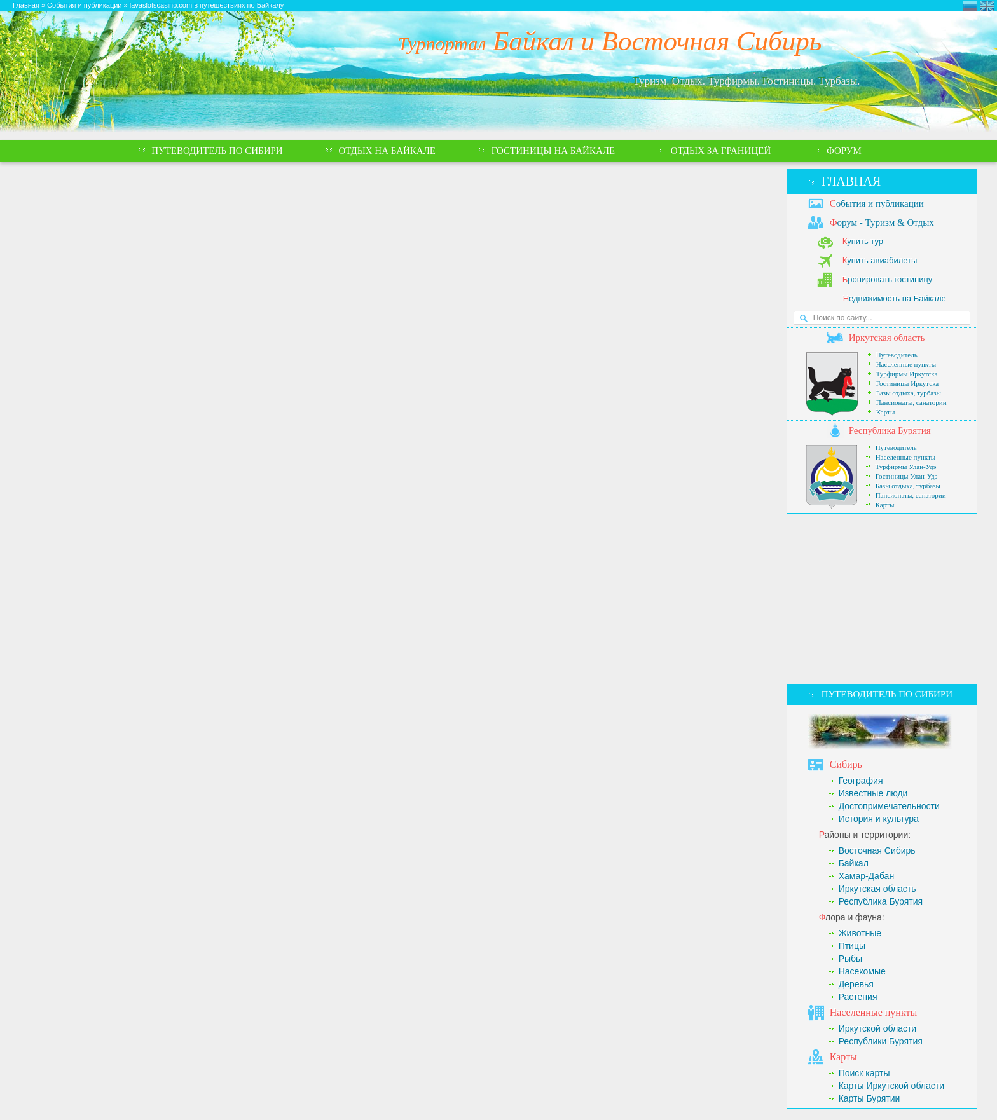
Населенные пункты (906, 364)
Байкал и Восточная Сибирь (610, 41)
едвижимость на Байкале (894, 298)
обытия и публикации (877, 203)
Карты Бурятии (869, 1098)
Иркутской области (878, 1028)
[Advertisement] (882, 598)
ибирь (846, 764)
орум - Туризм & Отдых (882, 222)
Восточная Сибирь (877, 850)
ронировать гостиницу (887, 279)
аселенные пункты (874, 1012)
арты (843, 1056)
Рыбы (850, 958)
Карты (885, 412)
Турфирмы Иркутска (907, 374)
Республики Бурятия (881, 1041)
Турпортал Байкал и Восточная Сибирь (970, 6)
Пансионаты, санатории (911, 402)
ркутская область (887, 337)
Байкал (854, 863)
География (861, 780)
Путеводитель (897, 355)
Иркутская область (877, 889)
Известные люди (873, 793)
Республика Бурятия (881, 901)
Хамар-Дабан (866, 876)
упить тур (862, 241)
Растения (858, 997)
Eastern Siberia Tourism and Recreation (987, 6)
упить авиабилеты (880, 260)
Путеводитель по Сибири (887, 694)
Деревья (856, 984)
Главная (851, 181)
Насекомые (862, 971)
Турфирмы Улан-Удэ (906, 466)
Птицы (852, 946)
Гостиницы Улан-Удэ (907, 476)
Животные (860, 933)
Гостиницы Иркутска (907, 383)
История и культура (879, 819)
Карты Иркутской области (891, 1086)
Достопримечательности (889, 806)
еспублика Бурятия (890, 430)
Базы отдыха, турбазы (908, 393)
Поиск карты (864, 1073)
